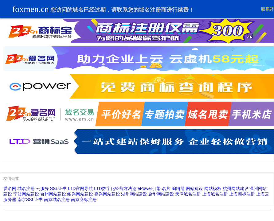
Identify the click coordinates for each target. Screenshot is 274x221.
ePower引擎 (149, 188)
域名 (78, 10)
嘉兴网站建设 (107, 194)
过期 (100, 10)
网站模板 (212, 188)
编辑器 (178, 188)
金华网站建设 (161, 194)
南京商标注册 (84, 199)
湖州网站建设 (134, 194)
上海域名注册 (215, 194)
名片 (166, 188)
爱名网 (9, 188)
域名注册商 (152, 10)
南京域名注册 (57, 199)
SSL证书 (58, 188)
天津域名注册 (188, 194)
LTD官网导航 (80, 188)
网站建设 (194, 188)
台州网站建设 (53, 194)
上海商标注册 (242, 194)
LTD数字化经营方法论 (115, 188)
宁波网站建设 (26, 194)
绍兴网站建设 (80, 194)
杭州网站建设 (236, 188)
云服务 (42, 188)
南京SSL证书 (30, 199)
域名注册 (26, 188)
